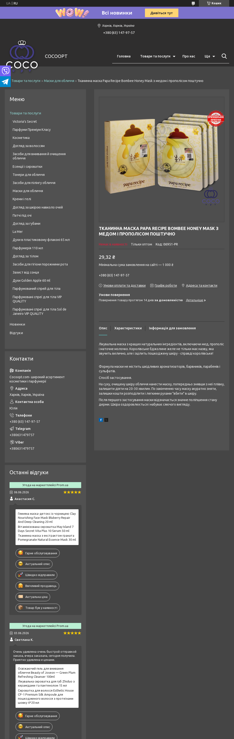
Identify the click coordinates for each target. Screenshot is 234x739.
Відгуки (16, 333)
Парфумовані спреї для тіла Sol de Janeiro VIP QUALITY (39, 311)
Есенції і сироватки (27, 166)
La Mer (18, 232)
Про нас (188, 56)
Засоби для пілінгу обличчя (34, 183)
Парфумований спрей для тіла (36, 289)
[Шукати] (223, 56)
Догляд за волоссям (29, 146)
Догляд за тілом (25, 256)
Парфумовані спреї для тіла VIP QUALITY (37, 299)
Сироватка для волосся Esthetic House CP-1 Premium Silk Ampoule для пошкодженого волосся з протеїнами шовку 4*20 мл (46, 696)
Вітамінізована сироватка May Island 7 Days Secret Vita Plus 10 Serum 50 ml (46, 528)
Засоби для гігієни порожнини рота (40, 264)
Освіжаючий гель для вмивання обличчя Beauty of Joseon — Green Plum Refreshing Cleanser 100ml (46, 672)
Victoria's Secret (25, 121)
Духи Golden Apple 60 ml (31, 280)
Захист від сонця (26, 272)
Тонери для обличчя (29, 175)
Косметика (21, 138)
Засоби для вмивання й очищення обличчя (39, 156)
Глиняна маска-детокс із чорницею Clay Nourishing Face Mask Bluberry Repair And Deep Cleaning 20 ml (47, 517)
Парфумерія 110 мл (28, 248)
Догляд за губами (26, 223)
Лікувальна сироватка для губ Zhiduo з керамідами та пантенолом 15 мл (46, 683)
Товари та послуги (155, 56)
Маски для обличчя (59, 81)
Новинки (17, 324)
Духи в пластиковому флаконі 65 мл (41, 240)
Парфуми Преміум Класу (32, 130)
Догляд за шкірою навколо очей (38, 207)
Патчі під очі (22, 215)
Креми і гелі (22, 199)
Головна (124, 56)
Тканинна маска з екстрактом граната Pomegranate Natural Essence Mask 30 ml (47, 537)
